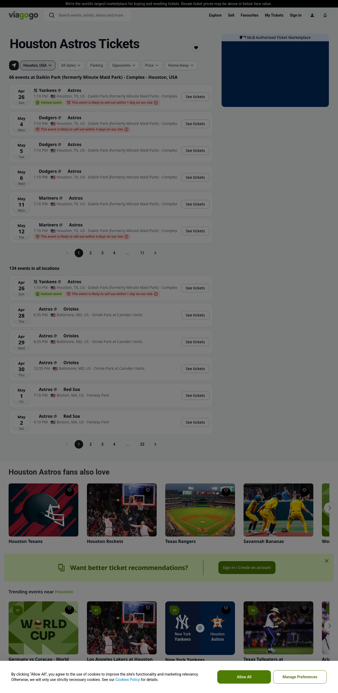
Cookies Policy (127, 679)
